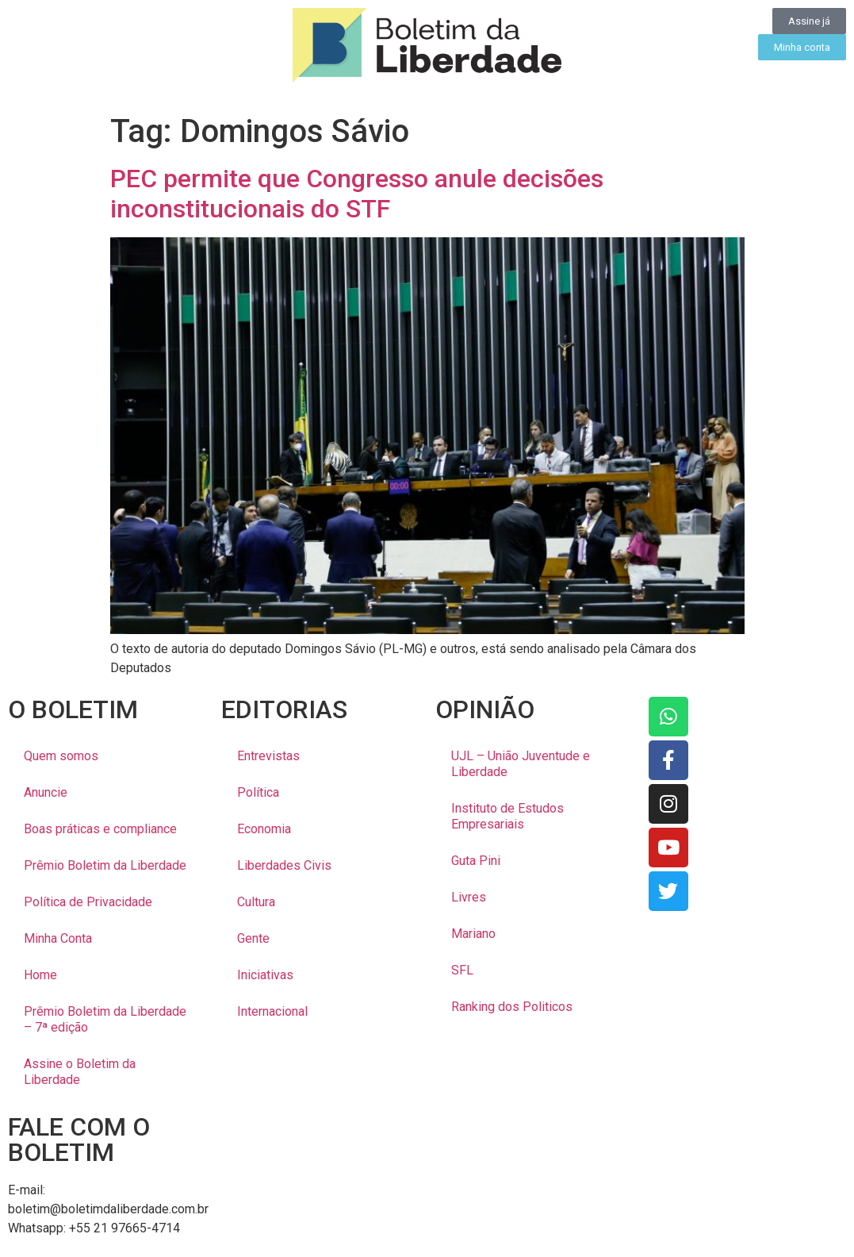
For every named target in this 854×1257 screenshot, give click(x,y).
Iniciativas (265, 974)
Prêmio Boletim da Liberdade (105, 865)
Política (258, 792)
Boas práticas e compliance (100, 828)
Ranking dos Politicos (512, 1006)
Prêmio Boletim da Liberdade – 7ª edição (105, 1019)
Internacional (272, 1011)
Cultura (256, 901)
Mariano (473, 933)
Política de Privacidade (88, 901)
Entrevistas (268, 755)
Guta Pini (475, 860)
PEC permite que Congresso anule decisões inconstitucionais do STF (356, 193)
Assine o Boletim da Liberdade (80, 1071)
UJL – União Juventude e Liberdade (520, 763)
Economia (264, 828)
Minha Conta (58, 938)
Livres (468, 897)
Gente (253, 938)
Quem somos (61, 755)
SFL (462, 970)
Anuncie (45, 792)
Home (40, 974)
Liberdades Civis (284, 865)
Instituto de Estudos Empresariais (507, 816)
